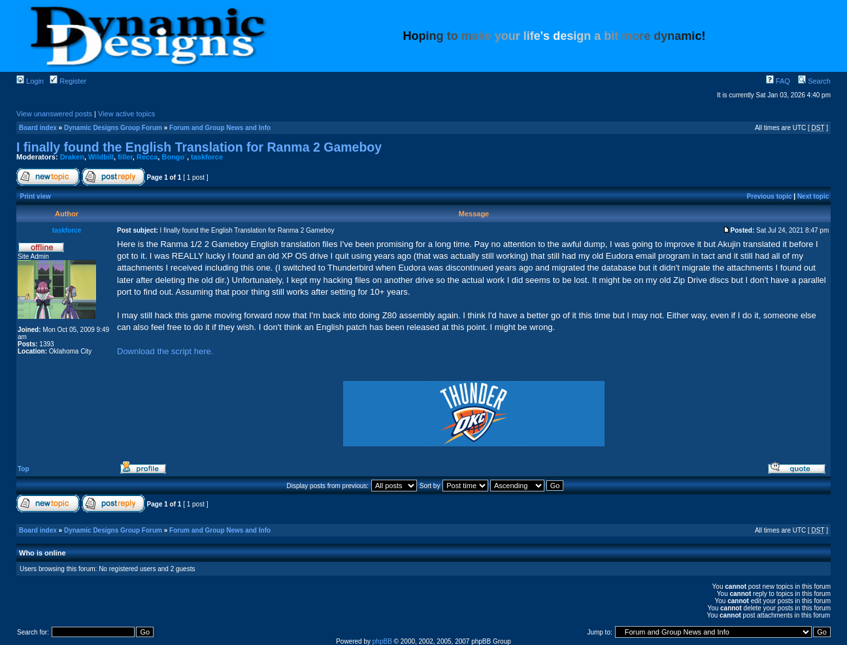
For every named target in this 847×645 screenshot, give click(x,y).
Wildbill (101, 157)
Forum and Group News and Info (220, 127)
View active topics (126, 114)
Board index (38, 127)
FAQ (778, 81)
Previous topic (769, 196)
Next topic (813, 196)
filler (125, 157)
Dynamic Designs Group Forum (113, 127)
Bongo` (173, 157)
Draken (72, 157)
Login (30, 81)
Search (814, 81)
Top (23, 468)
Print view (35, 196)
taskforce (207, 157)
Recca (147, 157)
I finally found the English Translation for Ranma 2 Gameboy (199, 147)
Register (68, 81)
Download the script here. (165, 351)
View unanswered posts (54, 114)
